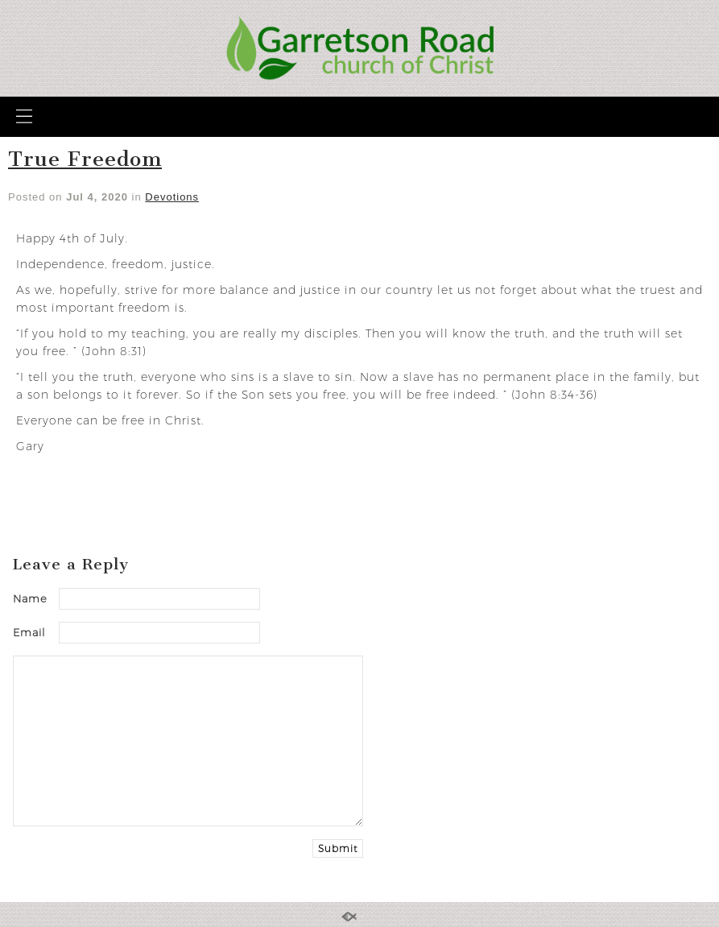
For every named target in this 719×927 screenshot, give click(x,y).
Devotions (172, 197)
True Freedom (85, 159)
